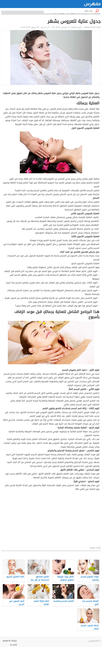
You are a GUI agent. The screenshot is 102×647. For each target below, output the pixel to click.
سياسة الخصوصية (10, 640)
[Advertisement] (51, 519)
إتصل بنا (13, 644)
